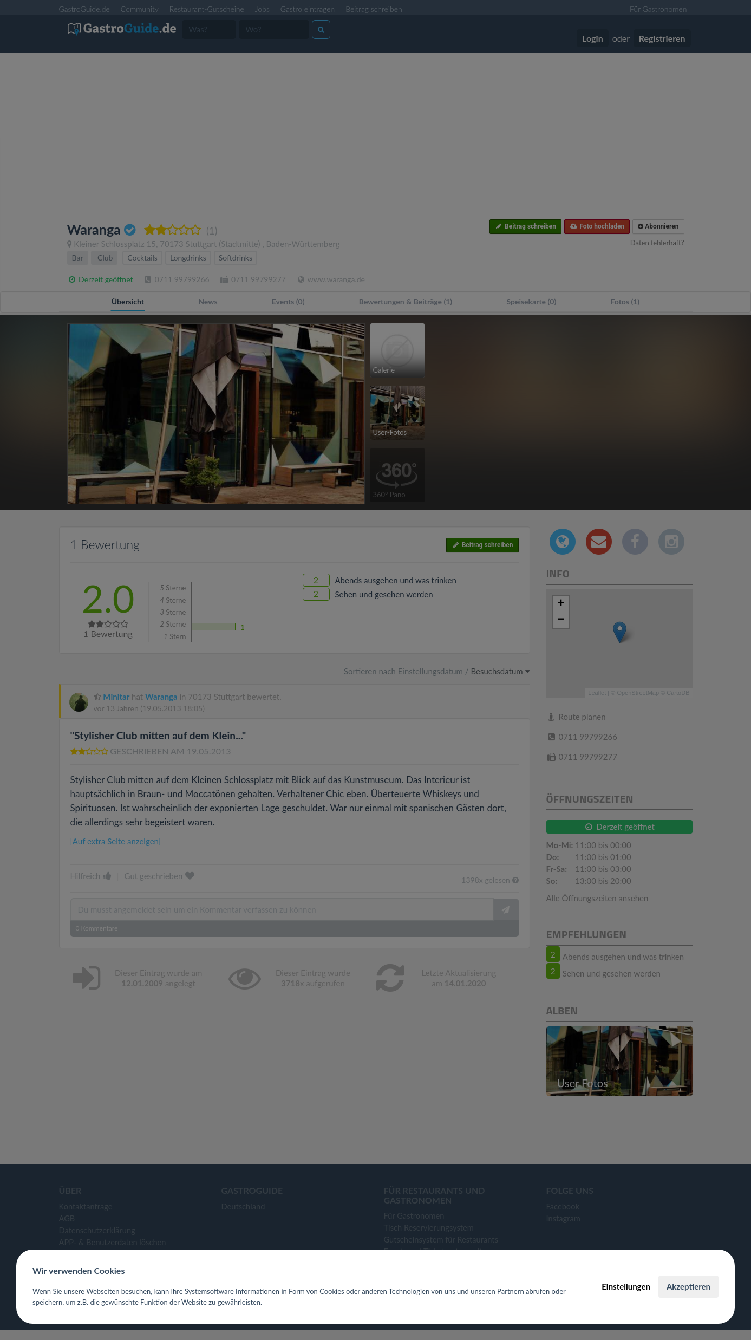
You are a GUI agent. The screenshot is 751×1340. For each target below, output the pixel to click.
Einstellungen (626, 1286)
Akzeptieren (688, 1286)
